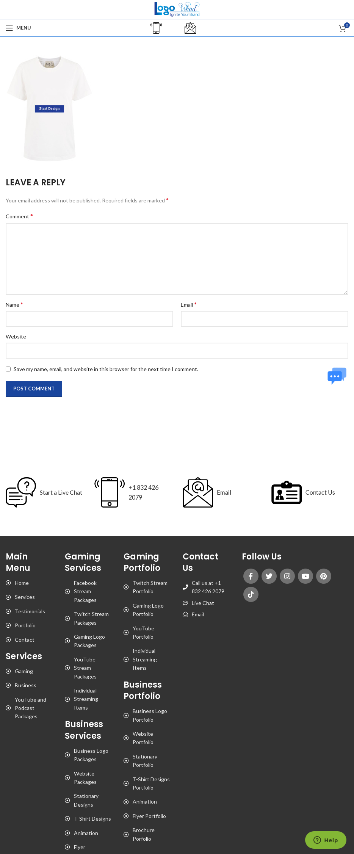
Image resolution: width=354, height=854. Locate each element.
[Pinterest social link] (323, 576)
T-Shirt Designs (92, 818)
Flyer (79, 847)
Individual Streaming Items (86, 699)
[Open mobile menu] (18, 28)
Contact (24, 639)
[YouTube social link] (305, 576)
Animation (86, 833)
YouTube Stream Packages (85, 668)
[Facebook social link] (250, 576)
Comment (19, 215)
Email (189, 304)
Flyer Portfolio (149, 816)
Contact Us (316, 491)
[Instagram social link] (287, 576)
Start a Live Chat (61, 492)
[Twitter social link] (269, 576)
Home (22, 583)
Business (25, 685)
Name (14, 304)
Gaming (24, 671)
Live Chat (203, 603)
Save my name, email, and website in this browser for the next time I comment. (106, 369)
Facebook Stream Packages (85, 591)
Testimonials (30, 611)
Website (16, 336)
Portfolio (25, 625)
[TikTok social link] (250, 594)
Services (25, 597)
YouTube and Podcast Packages (30, 708)
